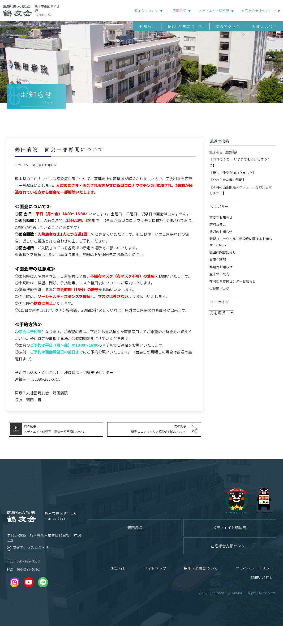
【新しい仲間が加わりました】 (232, 172)
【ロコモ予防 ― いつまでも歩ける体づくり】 (239, 162)
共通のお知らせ (220, 231)
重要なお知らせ (220, 217)
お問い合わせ (264, 26)
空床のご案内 (219, 273)
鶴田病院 (179, 10)
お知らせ (147, 26)
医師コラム (217, 224)
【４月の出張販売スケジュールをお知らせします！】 (240, 190)
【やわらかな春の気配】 (227, 179)
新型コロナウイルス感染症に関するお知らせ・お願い (240, 241)
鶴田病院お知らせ (44, 165)
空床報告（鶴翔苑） (224, 151)
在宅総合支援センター (258, 10)
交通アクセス (227, 26)
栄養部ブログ (219, 288)
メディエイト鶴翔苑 (214, 10)
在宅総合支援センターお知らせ (232, 281)
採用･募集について (185, 26)
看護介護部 (217, 259)
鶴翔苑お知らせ (220, 266)
